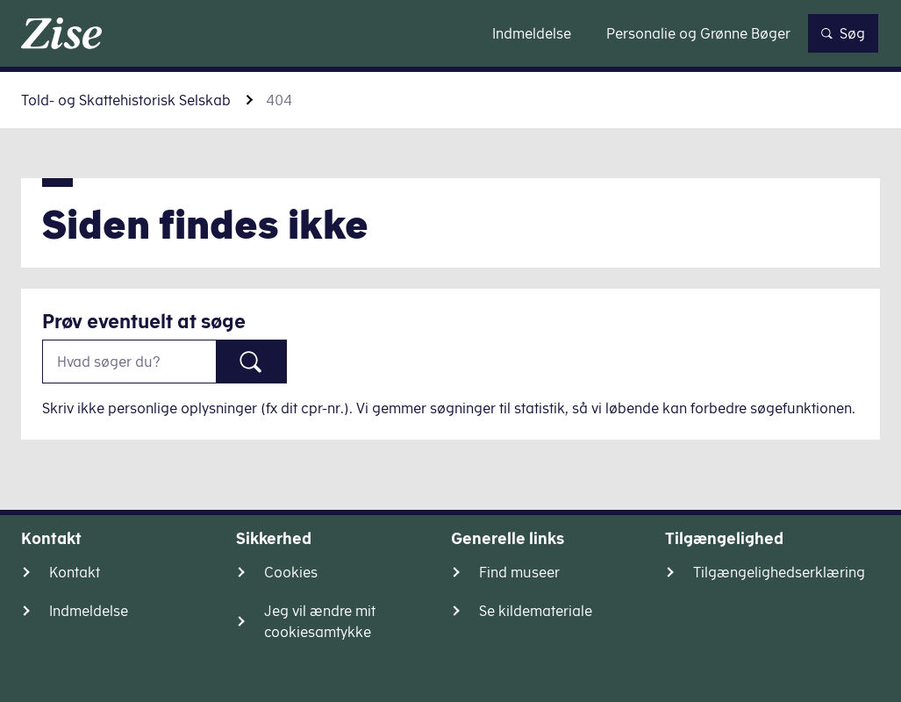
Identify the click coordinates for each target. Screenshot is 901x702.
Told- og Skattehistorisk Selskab (126, 100)
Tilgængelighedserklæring (779, 572)
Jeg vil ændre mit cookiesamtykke (319, 621)
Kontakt (74, 572)
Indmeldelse (88, 611)
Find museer (519, 572)
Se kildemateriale (535, 611)
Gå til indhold (450, 32)
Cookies (291, 572)
